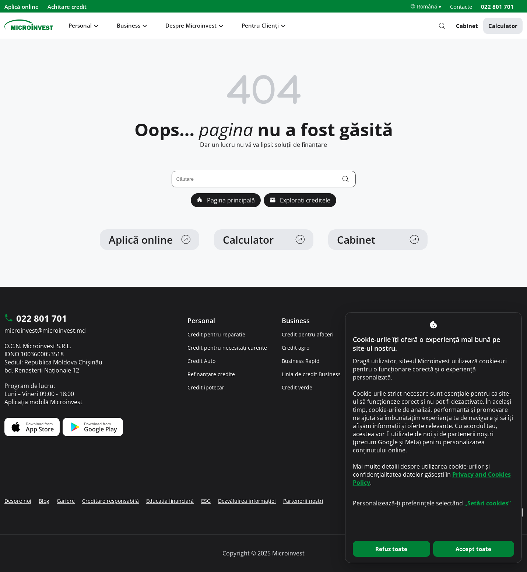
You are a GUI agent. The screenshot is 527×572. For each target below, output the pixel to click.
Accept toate (473, 548)
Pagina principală (226, 200)
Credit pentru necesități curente (227, 347)
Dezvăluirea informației (247, 500)
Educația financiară (170, 500)
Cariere (66, 500)
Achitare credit (67, 6)
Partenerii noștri (303, 500)
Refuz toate (391, 548)
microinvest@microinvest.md (45, 330)
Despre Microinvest (191, 25)
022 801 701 (497, 6)
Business (128, 25)
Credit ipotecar (205, 387)
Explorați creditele (300, 200)
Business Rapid (301, 360)
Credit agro (295, 347)
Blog (44, 500)
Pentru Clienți (260, 25)
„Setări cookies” (487, 503)
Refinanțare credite (211, 374)
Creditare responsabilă (110, 500)
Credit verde (297, 387)
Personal (80, 25)
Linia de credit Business (311, 374)
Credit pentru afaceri (308, 334)
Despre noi (17, 500)
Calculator (502, 25)
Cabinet (467, 25)
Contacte (461, 6)
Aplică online (21, 6)
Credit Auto (201, 360)
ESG (206, 500)
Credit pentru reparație (216, 334)
